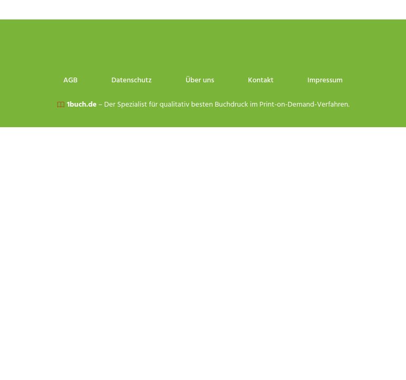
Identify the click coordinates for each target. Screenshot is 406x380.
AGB (128, 9)
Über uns (257, 9)
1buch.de (81, 105)
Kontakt (317, 9)
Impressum (382, 9)
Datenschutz (189, 9)
